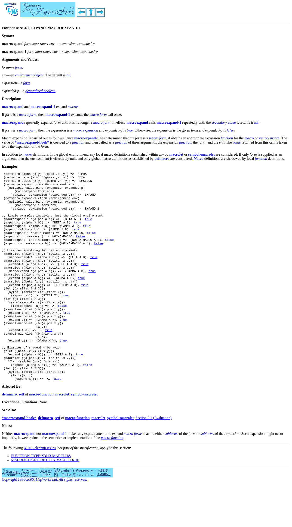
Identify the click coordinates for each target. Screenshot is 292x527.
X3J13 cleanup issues (40, 490)
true (88, 228)
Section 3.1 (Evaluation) (153, 459)
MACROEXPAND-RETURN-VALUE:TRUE (45, 502)
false (91, 245)
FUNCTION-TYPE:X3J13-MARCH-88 (41, 497)
